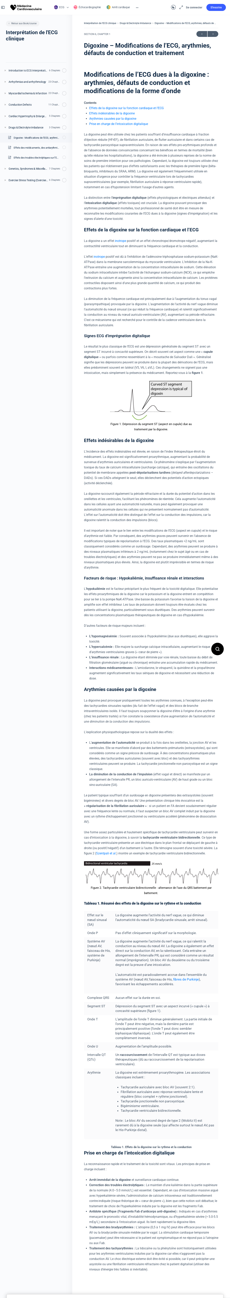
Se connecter (190, 7)
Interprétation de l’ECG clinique (100, 23)
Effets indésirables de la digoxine (112, 113)
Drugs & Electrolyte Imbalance (135, 23)
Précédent (201, 34)
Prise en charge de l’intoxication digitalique (118, 124)
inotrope (120, 241)
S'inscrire (212, 7)
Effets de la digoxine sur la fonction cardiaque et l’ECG (126, 108)
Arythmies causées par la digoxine (112, 118)
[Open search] (217, 649)
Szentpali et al (106, 853)
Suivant (213, 34)
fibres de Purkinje (186, 979)
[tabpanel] (151, 671)
